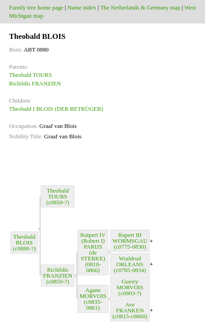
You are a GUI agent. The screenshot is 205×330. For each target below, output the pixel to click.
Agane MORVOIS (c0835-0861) (93, 299)
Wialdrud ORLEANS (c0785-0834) (130, 264)
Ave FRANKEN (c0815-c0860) (129, 310)
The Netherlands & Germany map (140, 7)
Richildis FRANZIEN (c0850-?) (57, 275)
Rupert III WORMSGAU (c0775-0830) (129, 240)
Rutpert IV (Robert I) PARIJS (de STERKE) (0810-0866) (93, 252)
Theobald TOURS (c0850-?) (57, 196)
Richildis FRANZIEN (35, 83)
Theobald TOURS (30, 74)
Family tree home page (36, 7)
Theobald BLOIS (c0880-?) (24, 242)
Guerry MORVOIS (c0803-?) (130, 287)
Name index (82, 7)
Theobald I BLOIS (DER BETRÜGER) (56, 108)
